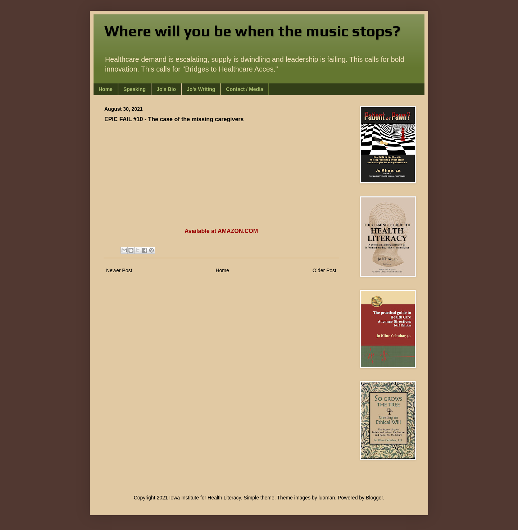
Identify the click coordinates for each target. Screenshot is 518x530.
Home (106, 89)
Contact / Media (244, 89)
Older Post (324, 270)
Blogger (374, 498)
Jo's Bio (166, 89)
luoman (326, 498)
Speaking (134, 89)
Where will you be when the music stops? (252, 31)
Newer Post (119, 270)
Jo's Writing (201, 89)
